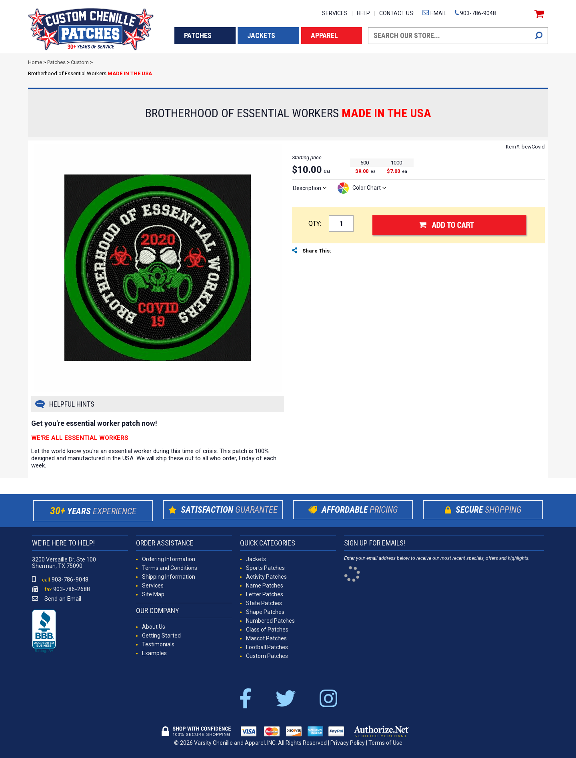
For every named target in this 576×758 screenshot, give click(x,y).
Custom (80, 62)
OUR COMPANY (157, 610)
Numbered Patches (270, 621)
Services (153, 585)
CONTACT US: (396, 13)
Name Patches (264, 585)
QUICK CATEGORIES (267, 543)
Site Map (153, 594)
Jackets (256, 559)
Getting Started (161, 635)
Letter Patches (264, 594)
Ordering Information (168, 559)
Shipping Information (168, 577)
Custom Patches (267, 656)
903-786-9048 (475, 13)
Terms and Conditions (169, 568)
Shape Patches (265, 612)
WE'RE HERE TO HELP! (63, 543)
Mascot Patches (266, 638)
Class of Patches (267, 629)
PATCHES (198, 35)
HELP (363, 13)
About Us (153, 627)
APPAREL (324, 35)
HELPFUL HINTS (71, 404)
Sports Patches (265, 568)
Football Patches (267, 647)
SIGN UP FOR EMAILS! (374, 543)
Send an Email (56, 598)
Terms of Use (385, 743)
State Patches (264, 603)
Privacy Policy (347, 743)
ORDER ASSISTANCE (165, 543)
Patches (56, 62)
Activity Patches (266, 577)
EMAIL (434, 13)
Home (35, 62)
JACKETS (261, 35)
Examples (154, 653)
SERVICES (335, 13)
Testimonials (158, 644)
